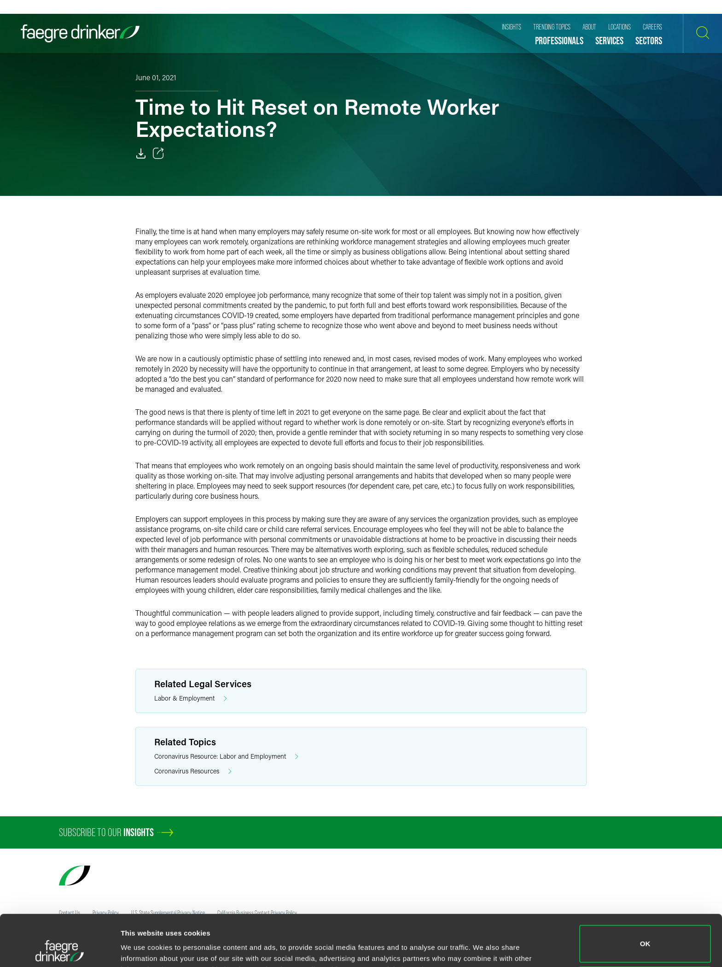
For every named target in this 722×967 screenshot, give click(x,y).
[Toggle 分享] (158, 153)
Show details (142, 947)
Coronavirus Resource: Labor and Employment (226, 756)
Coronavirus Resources (193, 771)
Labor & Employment (190, 698)
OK (645, 896)
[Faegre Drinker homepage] (80, 33)
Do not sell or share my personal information (645, 936)
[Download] (141, 153)
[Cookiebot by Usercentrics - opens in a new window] (59, 949)
